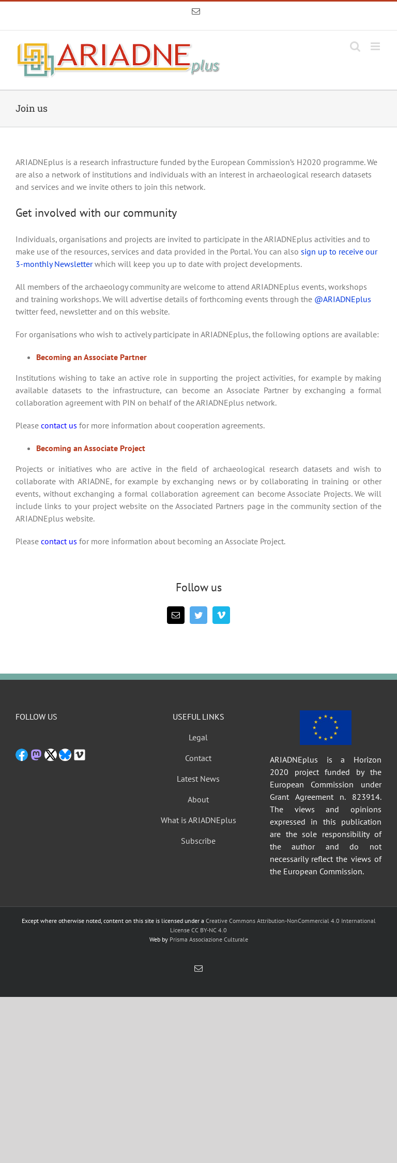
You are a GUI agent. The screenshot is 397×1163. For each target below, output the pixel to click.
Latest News (198, 778)
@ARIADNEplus (342, 299)
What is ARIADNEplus (198, 820)
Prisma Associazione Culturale (209, 939)
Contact (198, 758)
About (198, 799)
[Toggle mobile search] (355, 46)
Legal (198, 737)
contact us (59, 425)
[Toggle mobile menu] (376, 46)
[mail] (176, 615)
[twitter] (198, 615)
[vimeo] (221, 615)
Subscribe (198, 841)
